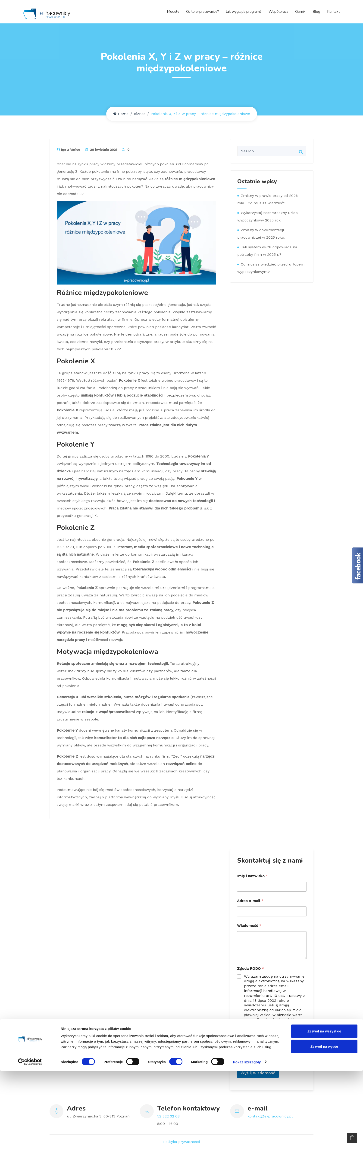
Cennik (300, 11)
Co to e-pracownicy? (202, 11)
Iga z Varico (68, 149)
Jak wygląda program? (244, 11)
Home (120, 114)
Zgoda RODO (250, 968)
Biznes (139, 114)
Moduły (173, 11)
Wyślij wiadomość (258, 1073)
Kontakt (333, 11)
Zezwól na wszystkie (324, 1109)
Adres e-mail (250, 901)
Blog (316, 11)
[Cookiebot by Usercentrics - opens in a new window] (30, 1139)
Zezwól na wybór (324, 1124)
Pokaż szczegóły (247, 1140)
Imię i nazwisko (252, 876)
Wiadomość (249, 925)
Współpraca (278, 11)
